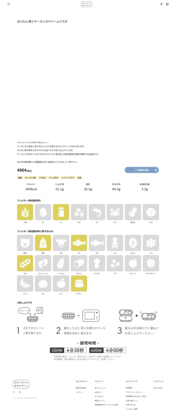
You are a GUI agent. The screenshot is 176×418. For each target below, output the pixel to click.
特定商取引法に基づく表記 (136, 398)
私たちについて (101, 388)
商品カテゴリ (100, 402)
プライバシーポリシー (134, 393)
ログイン (79, 393)
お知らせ (98, 393)
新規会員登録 (81, 388)
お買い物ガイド (132, 402)
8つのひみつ (99, 398)
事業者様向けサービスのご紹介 (106, 407)
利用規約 (129, 388)
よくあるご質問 (132, 412)
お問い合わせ (131, 407)
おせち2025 (157, 388)
